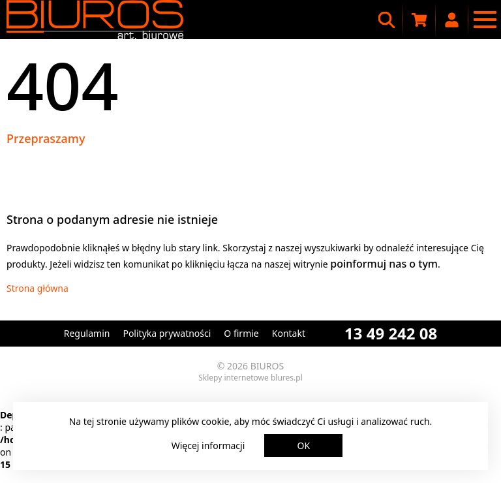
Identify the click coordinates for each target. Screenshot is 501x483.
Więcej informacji (208, 445)
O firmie (241, 333)
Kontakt (288, 333)
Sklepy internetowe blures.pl (250, 377)
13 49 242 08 (390, 333)
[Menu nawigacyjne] (484, 19)
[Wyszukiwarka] (387, 19)
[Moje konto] (452, 19)
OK (304, 445)
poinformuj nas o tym (384, 264)
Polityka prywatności (167, 333)
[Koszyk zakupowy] (419, 19)
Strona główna (37, 288)
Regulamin (87, 333)
